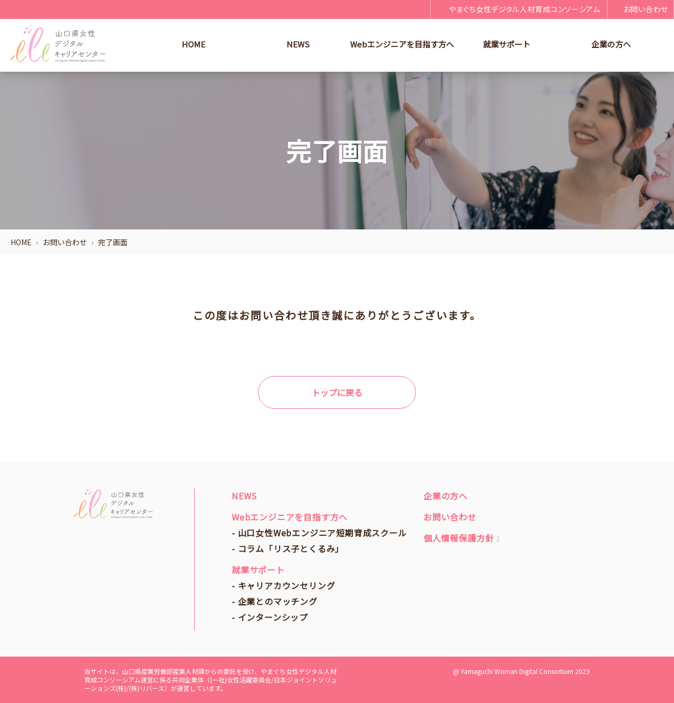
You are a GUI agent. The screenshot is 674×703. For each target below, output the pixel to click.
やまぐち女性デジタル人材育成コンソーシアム (518, 9)
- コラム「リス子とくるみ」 (288, 548)
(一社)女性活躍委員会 (240, 679)
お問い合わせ (640, 9)
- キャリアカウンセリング (283, 585)
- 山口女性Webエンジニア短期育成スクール (319, 532)
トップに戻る (337, 392)
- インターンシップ (270, 617)
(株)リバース (146, 687)
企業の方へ (611, 44)
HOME (193, 44)
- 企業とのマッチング (275, 601)
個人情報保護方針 (461, 538)
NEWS (298, 44)
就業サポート (506, 44)
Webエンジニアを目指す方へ (402, 44)
